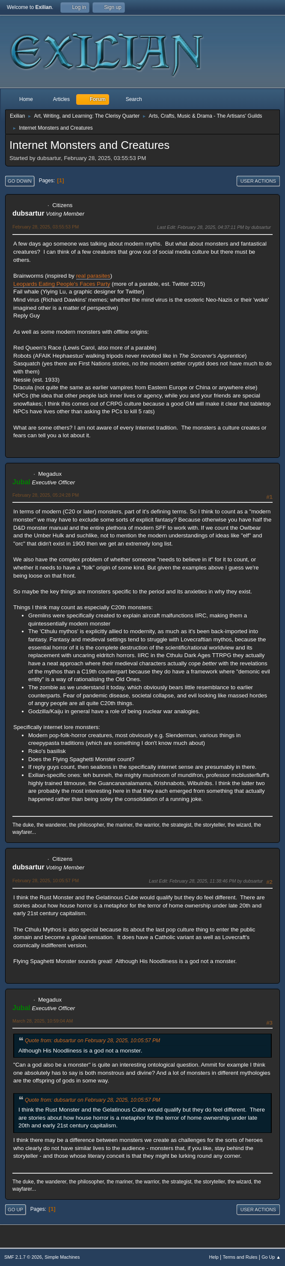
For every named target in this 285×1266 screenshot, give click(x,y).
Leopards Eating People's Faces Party (61, 284)
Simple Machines (62, 1257)
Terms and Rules (240, 1257)
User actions (258, 181)
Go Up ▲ (271, 1257)
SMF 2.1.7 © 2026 (23, 1257)
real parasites (93, 276)
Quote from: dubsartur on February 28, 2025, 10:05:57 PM (92, 1041)
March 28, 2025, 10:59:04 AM (42, 1020)
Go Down (20, 181)
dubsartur (28, 213)
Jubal (21, 482)
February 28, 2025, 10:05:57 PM (45, 880)
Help (214, 1257)
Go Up (15, 1209)
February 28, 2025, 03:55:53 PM (45, 226)
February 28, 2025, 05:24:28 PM (45, 495)
